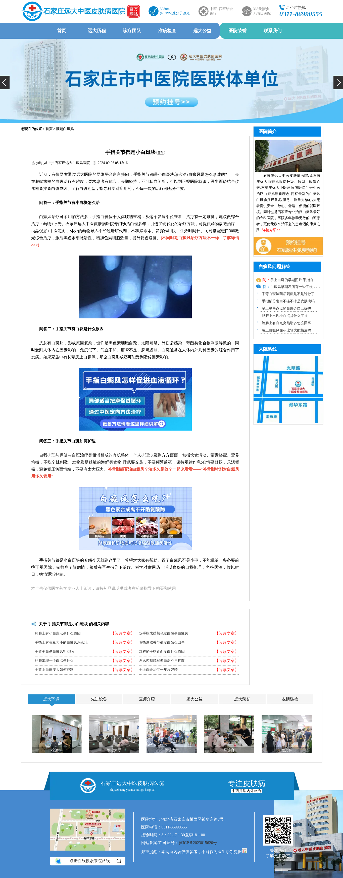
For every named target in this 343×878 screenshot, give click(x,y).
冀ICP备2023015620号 (198, 843)
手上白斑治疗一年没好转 (158, 669)
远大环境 (51, 699)
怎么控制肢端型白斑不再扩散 (162, 660)
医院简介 (268, 131)
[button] (5, 82)
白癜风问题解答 (274, 266)
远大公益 (202, 30)
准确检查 (167, 30)
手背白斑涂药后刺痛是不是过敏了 (288, 294)
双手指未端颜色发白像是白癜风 (163, 633)
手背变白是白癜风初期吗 (54, 651)
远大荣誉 (242, 699)
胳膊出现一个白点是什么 (54, 660)
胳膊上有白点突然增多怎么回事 (286, 323)
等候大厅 (171, 750)
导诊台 (229, 750)
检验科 (56, 750)
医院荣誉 (237, 30)
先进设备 (99, 699)
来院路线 (268, 349)
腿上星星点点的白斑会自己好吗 (286, 308)
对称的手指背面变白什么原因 (162, 651)
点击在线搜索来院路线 (88, 861)
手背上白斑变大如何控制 (54, 669)
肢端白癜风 (65, 129)
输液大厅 (114, 750)
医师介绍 (147, 699)
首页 (61, 30)
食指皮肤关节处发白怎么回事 (162, 642)
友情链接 (290, 699)
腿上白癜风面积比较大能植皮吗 (286, 330)
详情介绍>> (271, 230)
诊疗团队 (132, 30)
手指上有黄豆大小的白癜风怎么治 (61, 642)
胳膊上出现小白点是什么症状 (285, 316)
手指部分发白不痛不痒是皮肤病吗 (288, 301)
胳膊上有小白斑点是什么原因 (58, 633)
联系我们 (273, 30)
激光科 (286, 750)
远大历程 (97, 30)
